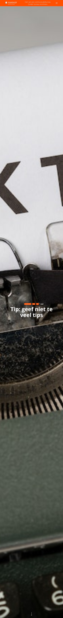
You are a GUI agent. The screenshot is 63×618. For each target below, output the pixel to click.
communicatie (28, 304)
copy (34, 304)
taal (37, 304)
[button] (57, 3)
